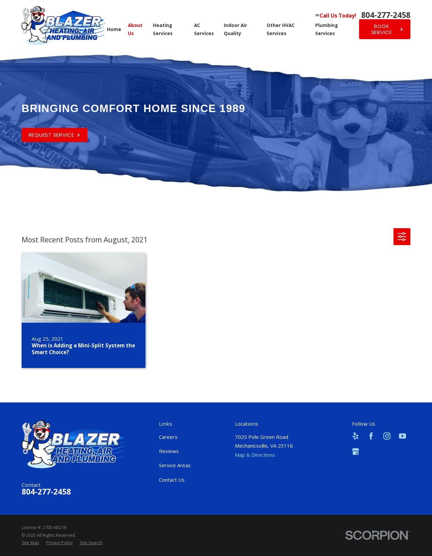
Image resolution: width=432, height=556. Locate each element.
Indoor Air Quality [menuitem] (235, 29)
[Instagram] (386, 436)
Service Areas (175, 465)
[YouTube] (402, 436)
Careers (168, 436)
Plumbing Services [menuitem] (326, 29)
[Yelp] (355, 436)
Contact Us (172, 479)
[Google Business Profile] (355, 451)
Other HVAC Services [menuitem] (281, 29)
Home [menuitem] (114, 29)
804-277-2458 (385, 15)
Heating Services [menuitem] (162, 29)
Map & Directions (255, 454)
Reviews (169, 451)
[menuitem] (30, 543)
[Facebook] (371, 436)
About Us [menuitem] (135, 29)
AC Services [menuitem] (204, 29)
